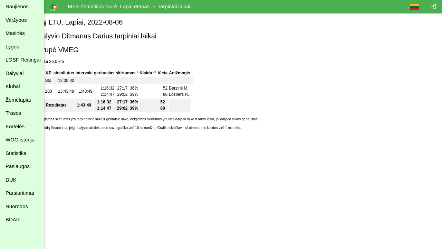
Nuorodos (17, 206)
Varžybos (16, 20)
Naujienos (17, 6)
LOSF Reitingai (23, 60)
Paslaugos (18, 166)
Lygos (12, 46)
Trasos (13, 113)
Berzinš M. (191, 88)
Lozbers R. (192, 94)
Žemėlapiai (18, 100)
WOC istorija (20, 139)
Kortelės (15, 126)
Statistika (16, 153)
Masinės (15, 33)
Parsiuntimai (20, 193)
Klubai (13, 86)
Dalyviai (15, 73)
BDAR (13, 219)
